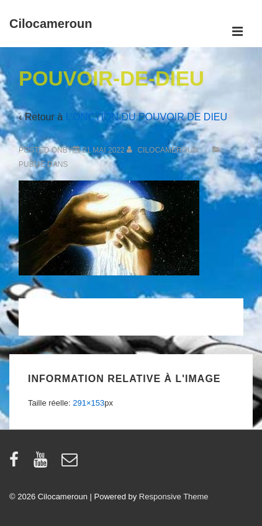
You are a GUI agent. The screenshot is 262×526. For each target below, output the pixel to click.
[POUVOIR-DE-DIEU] (104, 150)
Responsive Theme (174, 496)
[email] (71, 463)
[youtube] (43, 463)
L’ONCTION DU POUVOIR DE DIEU (146, 117)
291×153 (88, 403)
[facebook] (16, 463)
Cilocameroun (50, 23)
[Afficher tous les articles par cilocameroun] (164, 150)
